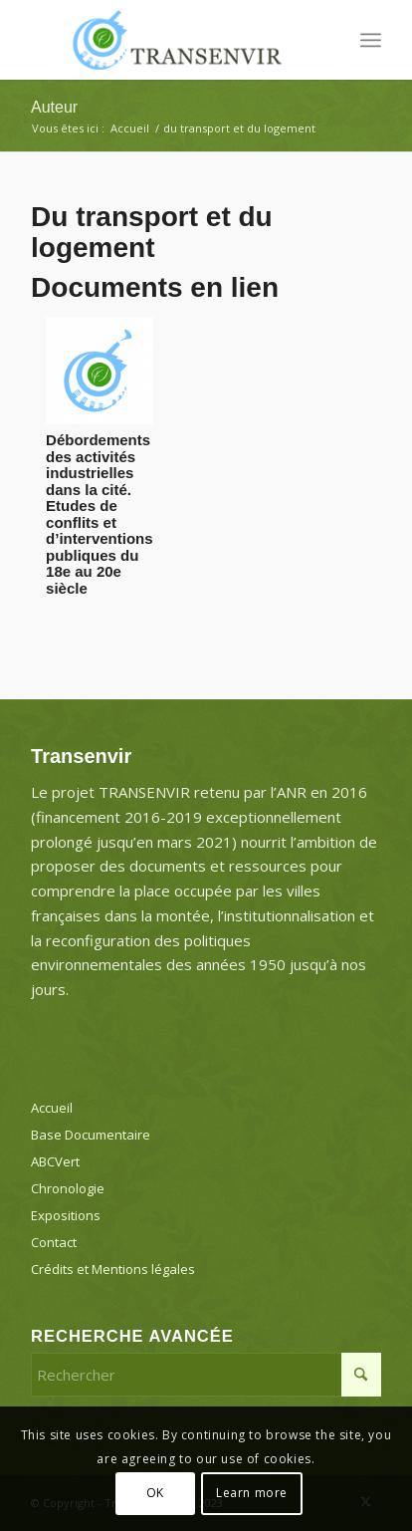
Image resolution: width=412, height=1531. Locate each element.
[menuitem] (370, 40)
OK (155, 1492)
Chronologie (67, 1188)
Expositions (66, 1215)
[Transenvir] (171, 40)
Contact (54, 1242)
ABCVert (55, 1161)
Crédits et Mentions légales (113, 1269)
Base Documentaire (90, 1135)
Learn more (252, 1492)
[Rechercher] (206, 1375)
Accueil (52, 1108)
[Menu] (370, 40)
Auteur (54, 107)
